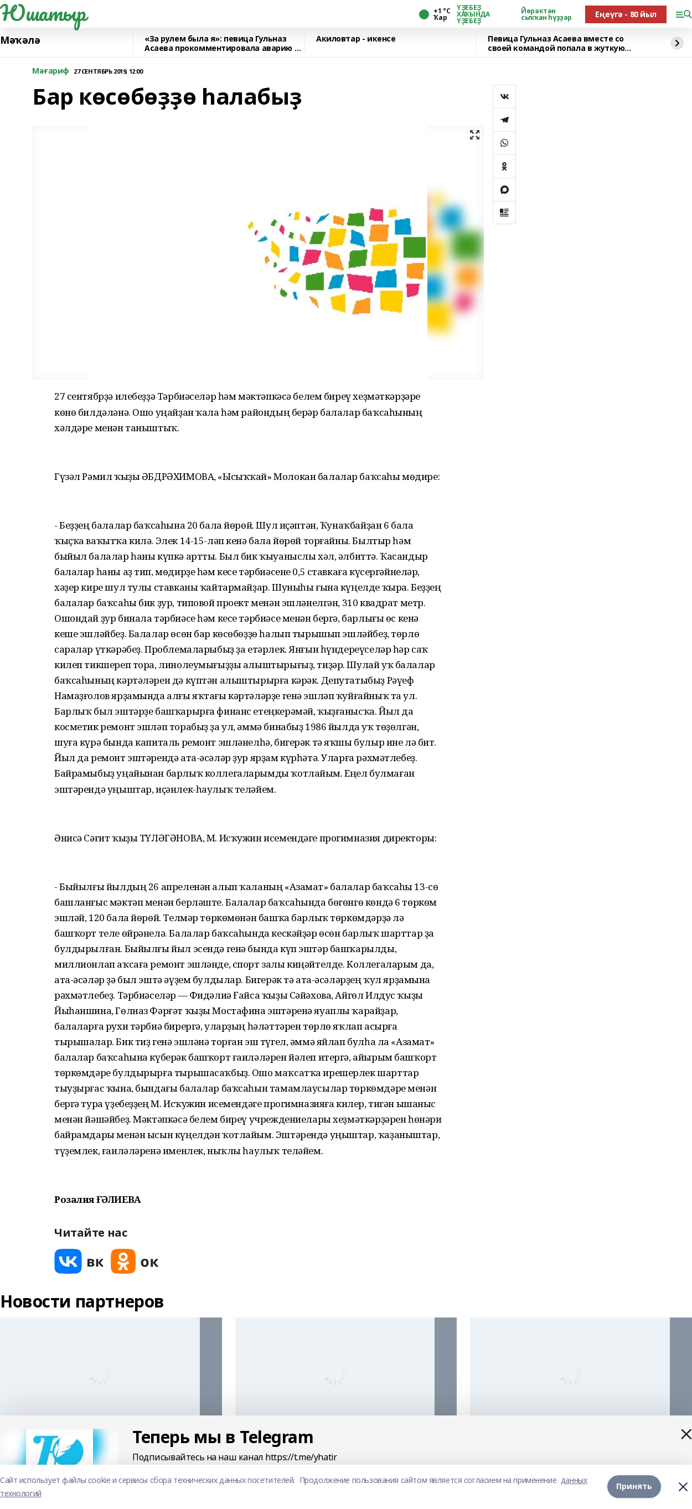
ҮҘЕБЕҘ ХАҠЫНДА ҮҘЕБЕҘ (473, 14)
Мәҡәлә (20, 40)
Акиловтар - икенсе (355, 39)
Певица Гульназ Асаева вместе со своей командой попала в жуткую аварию (556, 43)
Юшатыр (42, 13)
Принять (634, 1486)
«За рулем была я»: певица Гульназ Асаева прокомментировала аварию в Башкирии (221, 43)
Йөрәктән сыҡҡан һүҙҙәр (546, 14)
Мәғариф (50, 71)
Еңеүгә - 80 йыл (626, 14)
